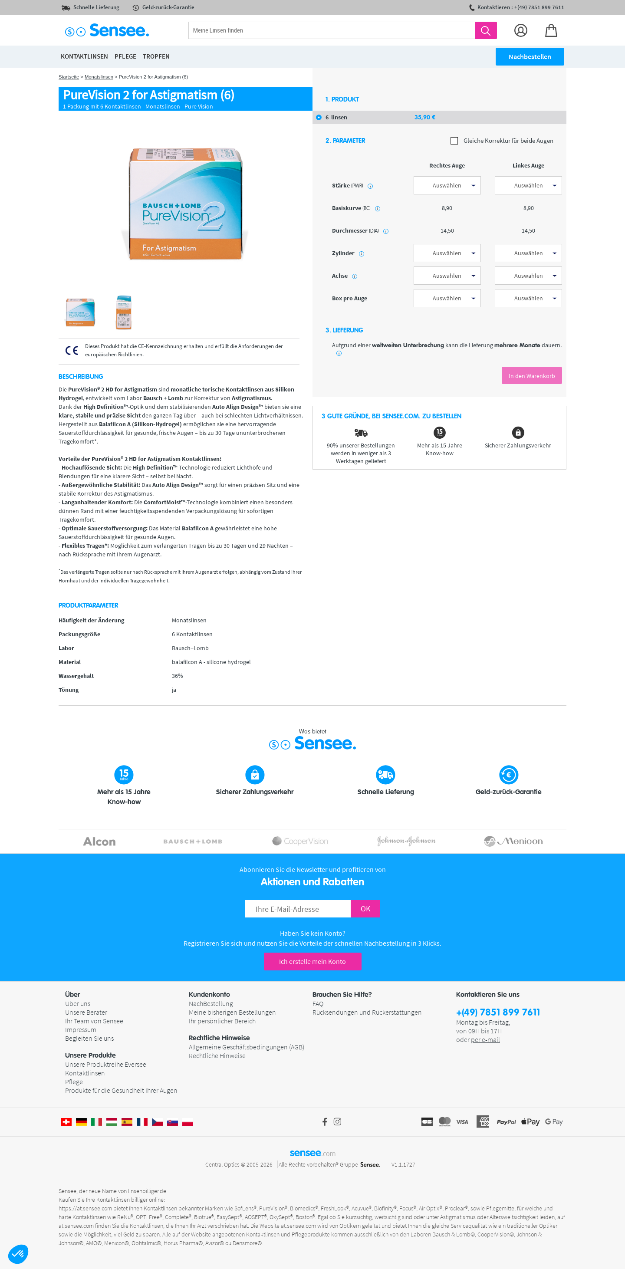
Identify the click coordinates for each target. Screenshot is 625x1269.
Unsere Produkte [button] (90, 1055)
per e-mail (485, 1039)
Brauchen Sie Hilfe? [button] (342, 994)
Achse (344, 275)
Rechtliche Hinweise (217, 1055)
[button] (18, 1254)
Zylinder (348, 253)
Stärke (352, 185)
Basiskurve (356, 208)
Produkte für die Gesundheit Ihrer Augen (121, 1090)
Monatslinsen (99, 76)
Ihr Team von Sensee (94, 1020)
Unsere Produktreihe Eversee (105, 1064)
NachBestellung (211, 1003)
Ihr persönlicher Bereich (222, 1020)
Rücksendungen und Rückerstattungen (367, 1012)
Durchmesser (360, 230)
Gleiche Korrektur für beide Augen (502, 141)
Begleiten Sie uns (89, 1038)
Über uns (77, 1003)
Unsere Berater (86, 1012)
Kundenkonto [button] (209, 994)
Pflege (74, 1081)
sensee (313, 1152)
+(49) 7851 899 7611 (498, 1013)
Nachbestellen (530, 56)
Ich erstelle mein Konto (312, 961)
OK (365, 909)
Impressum (80, 1029)
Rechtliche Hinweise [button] (219, 1038)
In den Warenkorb (532, 376)
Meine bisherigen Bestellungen (232, 1012)
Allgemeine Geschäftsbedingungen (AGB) (246, 1046)
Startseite (69, 76)
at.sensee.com (76, 1226)
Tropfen (156, 56)
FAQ (317, 1003)
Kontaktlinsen (85, 1072)
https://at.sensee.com (85, 1208)
